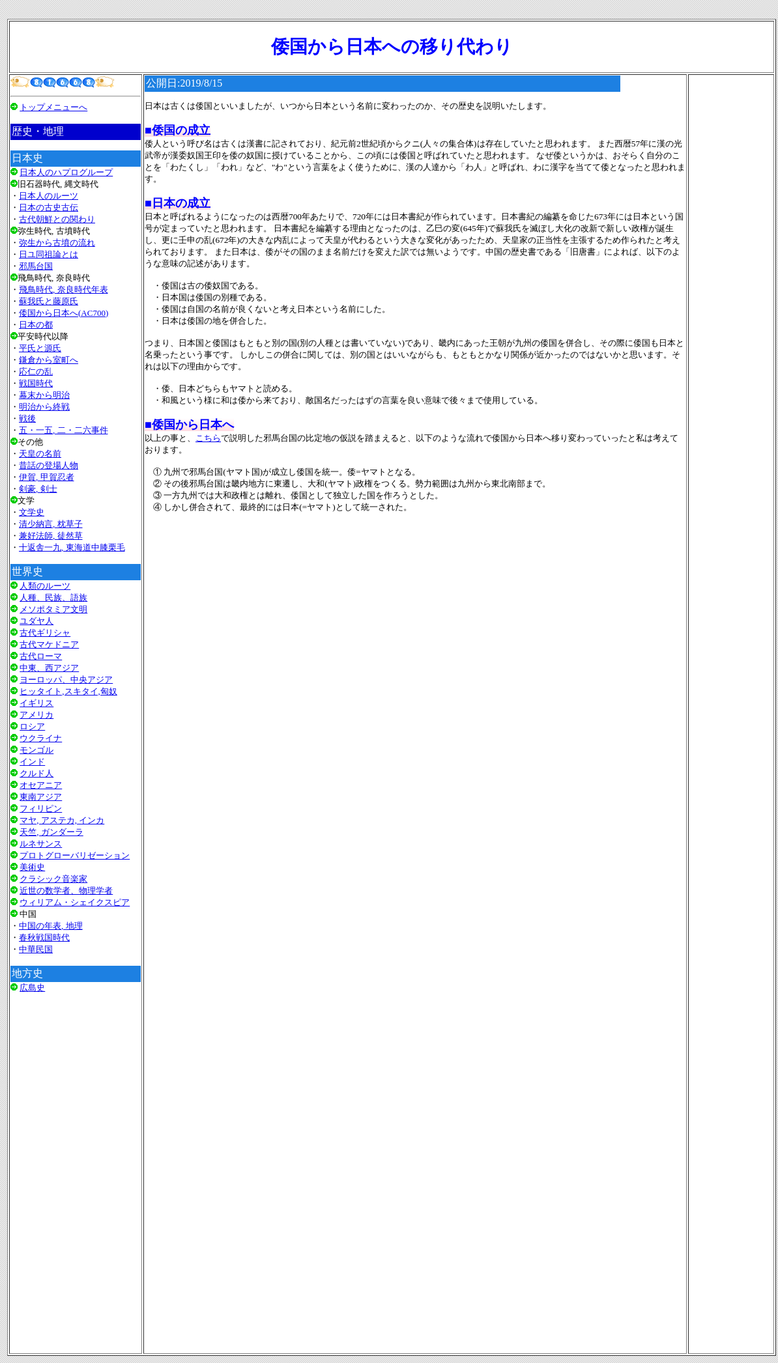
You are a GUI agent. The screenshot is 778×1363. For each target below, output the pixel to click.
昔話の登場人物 (48, 465)
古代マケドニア (49, 644)
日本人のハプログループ (66, 172)
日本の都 (36, 325)
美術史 (32, 867)
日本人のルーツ (48, 196)
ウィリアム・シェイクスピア (75, 902)
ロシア (32, 726)
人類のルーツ (45, 586)
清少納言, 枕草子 (51, 524)
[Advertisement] (75, 1179)
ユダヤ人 (36, 621)
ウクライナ (41, 738)
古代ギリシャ (45, 633)
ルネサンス (41, 844)
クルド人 (36, 773)
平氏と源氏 (40, 348)
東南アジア (41, 797)
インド (32, 761)
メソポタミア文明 (53, 609)
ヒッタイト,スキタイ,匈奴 (68, 691)
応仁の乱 (36, 371)
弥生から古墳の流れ (57, 242)
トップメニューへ (53, 107)
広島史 (32, 987)
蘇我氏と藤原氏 (48, 301)
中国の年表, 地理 (51, 926)
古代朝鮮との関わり (57, 219)
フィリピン (41, 808)
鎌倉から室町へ (48, 360)
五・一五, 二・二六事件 (63, 430)
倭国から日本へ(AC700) (63, 313)
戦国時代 (36, 383)
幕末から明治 (44, 395)
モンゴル (36, 750)
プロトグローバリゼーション (75, 855)
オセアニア (41, 785)
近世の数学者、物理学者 (66, 890)
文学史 (31, 512)
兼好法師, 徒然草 (51, 536)
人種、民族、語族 (53, 597)
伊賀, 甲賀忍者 (46, 477)
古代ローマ (41, 656)
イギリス (36, 703)
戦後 (27, 418)
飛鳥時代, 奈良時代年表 (63, 289)
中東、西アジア (49, 668)
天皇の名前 (40, 453)
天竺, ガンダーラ (51, 832)
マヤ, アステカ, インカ (62, 820)
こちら (208, 438)
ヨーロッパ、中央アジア (66, 679)
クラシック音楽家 (53, 879)
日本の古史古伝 (48, 207)
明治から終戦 (44, 407)
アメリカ (36, 715)
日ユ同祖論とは (48, 254)
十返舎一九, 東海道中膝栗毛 (72, 547)
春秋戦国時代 (44, 937)
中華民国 (36, 949)
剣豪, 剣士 (38, 489)
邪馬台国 (36, 266)
